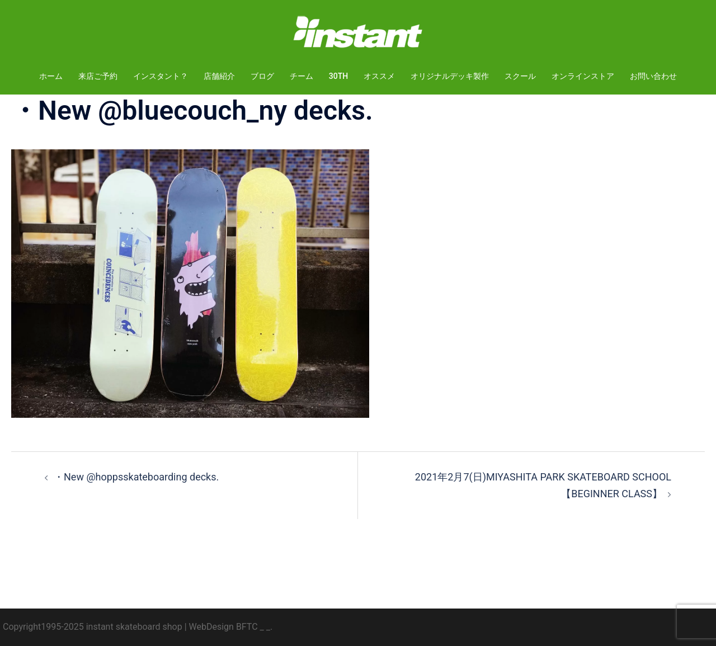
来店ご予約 (97, 76)
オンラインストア (583, 76)
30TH (338, 76)
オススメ (379, 76)
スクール (520, 76)
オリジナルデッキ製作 (450, 76)
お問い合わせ (653, 76)
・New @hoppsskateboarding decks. (136, 477)
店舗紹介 (219, 76)
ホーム (51, 76)
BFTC (247, 626)
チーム (301, 76)
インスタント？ (160, 76)
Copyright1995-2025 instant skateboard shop (92, 626)
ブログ (262, 76)
